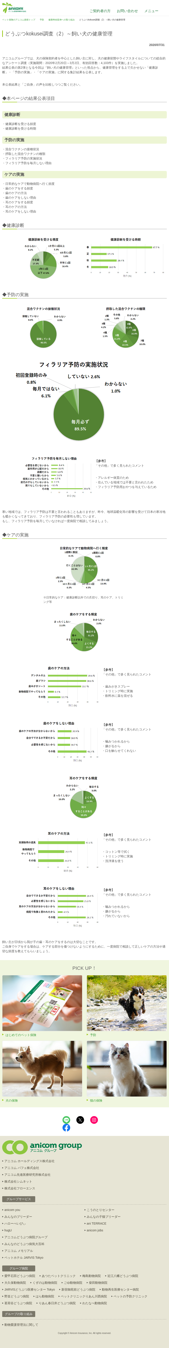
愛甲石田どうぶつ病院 (19, 1276)
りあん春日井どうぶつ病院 (57, 1303)
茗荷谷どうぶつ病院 (18, 1303)
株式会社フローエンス (19, 1188)
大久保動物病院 (15, 1282)
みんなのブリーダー (18, 1216)
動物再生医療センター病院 (120, 1289)
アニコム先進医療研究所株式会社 (27, 1174)
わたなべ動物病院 (94, 1303)
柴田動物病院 (98, 1282)
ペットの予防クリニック (130, 1296)
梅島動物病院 (91, 1276)
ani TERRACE (96, 1223)
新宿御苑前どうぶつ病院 (78, 1289)
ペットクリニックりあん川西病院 (84, 1296)
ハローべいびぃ (15, 1223)
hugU (8, 1230)
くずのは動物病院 (45, 1282)
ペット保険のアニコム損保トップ (18, 19)
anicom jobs (95, 1230)
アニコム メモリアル (18, 1251)
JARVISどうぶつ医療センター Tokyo (29, 1289)
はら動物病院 (45, 1296)
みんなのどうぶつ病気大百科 (24, 1244)
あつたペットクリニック (59, 1276)
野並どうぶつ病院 (16, 1296)
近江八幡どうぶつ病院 (122, 1276)
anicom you (12, 1210)
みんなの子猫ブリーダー (104, 1216)
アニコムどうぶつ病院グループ (26, 1237)
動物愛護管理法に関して (21, 1324)
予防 (42, 19)
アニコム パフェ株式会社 (21, 1168)
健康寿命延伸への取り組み (61, 19)
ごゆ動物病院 (73, 1282)
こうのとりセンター (100, 1210)
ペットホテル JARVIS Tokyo (23, 1257)
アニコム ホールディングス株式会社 (29, 1161)
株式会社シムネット (18, 1181)
